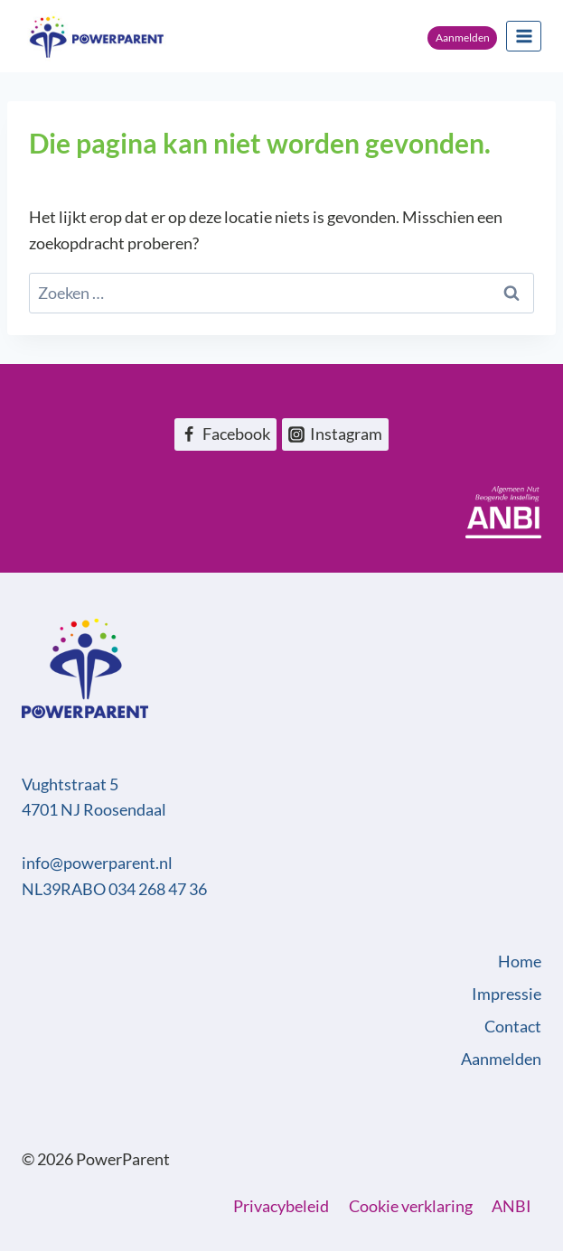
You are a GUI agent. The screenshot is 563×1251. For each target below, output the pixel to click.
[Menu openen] (523, 36)
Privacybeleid (281, 1206)
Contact (512, 1026)
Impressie (506, 994)
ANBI (511, 1206)
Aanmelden (463, 37)
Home (519, 961)
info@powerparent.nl (97, 863)
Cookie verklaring (411, 1206)
